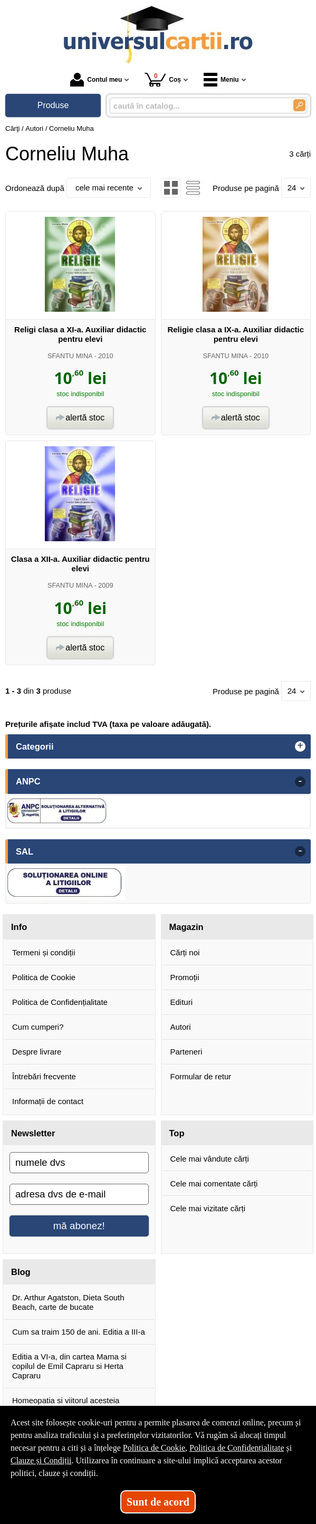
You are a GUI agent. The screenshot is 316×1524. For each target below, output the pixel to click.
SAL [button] (24, 851)
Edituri (181, 1002)
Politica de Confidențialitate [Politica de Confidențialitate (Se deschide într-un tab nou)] (236, 1447)
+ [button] (300, 746)
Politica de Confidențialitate (60, 1002)
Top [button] (177, 1133)
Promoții (184, 977)
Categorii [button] (35, 746)
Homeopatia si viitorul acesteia (65, 1400)
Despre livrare (36, 1051)
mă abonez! (79, 1225)
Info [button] (19, 927)
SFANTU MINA (69, 356)
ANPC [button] (28, 781)
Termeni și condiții (43, 952)
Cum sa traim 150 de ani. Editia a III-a (78, 1331)
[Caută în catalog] (299, 105)
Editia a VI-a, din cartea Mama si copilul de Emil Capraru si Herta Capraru (69, 1366)
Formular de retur (201, 1076)
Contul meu (96, 80)
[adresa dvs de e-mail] (79, 1194)
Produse (53, 105)
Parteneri (186, 1051)
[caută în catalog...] (197, 105)
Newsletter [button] (33, 1133)
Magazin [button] (186, 927)
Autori (180, 1026)
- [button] (300, 782)
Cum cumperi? (38, 1026)
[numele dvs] (79, 1162)
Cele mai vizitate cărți (208, 1208)
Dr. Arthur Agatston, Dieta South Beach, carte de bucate (68, 1302)
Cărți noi (185, 952)
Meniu (221, 80)
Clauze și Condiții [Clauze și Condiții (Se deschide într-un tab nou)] (41, 1460)
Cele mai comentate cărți (214, 1183)
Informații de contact (47, 1101)
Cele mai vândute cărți (209, 1158)
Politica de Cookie (43, 977)
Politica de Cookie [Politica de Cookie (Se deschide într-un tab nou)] (154, 1447)
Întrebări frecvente (44, 1076)
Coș (163, 79)
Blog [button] (21, 1272)
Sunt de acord (158, 1502)
